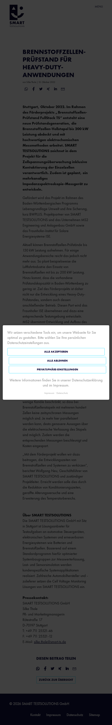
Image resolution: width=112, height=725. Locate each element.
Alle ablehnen (57, 360)
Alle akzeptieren (56, 352)
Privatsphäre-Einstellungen (57, 369)
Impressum (49, 393)
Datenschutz (62, 393)
